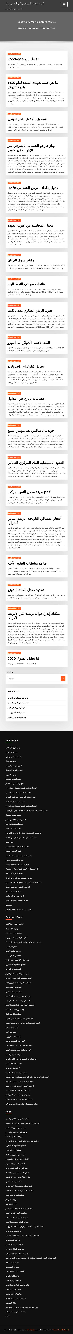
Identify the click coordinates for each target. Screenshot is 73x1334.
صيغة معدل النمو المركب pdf (29, 492)
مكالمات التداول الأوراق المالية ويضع (17, 1159)
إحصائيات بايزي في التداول (27, 398)
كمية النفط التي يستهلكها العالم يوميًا (25, 3)
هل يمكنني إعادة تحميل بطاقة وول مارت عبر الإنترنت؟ (23, 833)
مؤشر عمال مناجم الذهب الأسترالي (17, 846)
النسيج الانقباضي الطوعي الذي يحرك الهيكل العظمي (23, 1023)
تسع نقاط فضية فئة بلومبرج (15, 860)
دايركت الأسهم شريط (13, 1240)
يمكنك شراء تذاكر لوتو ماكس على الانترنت (20, 1081)
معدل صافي (9, 842)
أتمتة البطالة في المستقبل (14, 770)
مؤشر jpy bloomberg (13, 1150)
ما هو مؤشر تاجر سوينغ (13, 1231)
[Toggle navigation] (64, 4)
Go (63, 679)
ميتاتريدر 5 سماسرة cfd (14, 991)
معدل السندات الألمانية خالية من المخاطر (19, 1208)
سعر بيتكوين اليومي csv (13, 951)
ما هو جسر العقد (11, 1032)
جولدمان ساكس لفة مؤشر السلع (31, 430)
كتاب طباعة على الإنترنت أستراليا (18, 703)
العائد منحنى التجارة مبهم (14, 987)
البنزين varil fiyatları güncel (16, 965)
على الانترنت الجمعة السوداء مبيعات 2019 (19, 1099)
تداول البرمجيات (11, 1303)
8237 (7, 1316)
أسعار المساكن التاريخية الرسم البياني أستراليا (21, 797)
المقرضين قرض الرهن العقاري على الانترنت (20, 1005)
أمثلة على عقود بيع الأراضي (14, 924)
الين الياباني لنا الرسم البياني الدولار (17, 974)
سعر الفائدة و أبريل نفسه (14, 1280)
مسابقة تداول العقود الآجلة (14, 956)
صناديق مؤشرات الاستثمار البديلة (16, 1072)
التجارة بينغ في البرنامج (13, 969)
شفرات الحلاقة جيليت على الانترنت (17, 1222)
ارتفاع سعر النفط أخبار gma (15, 784)
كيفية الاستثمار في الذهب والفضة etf (18, 887)
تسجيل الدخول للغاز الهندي (27, 119)
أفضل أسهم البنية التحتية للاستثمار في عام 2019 (21, 788)
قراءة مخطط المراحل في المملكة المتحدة (19, 1190)
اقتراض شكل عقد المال (13, 1014)
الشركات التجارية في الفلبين (17, 717)
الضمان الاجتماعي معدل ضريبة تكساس (18, 792)
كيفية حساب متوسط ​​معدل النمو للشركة (19, 1186)
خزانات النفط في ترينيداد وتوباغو (16, 1312)
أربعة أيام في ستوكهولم (13, 1036)
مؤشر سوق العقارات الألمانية (15, 1009)
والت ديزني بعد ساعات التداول (16, 1298)
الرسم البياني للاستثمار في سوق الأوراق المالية (21, 1059)
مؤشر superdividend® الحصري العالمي (20, 1086)
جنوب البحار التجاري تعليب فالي (16, 1128)
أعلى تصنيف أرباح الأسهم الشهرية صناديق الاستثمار (22, 869)
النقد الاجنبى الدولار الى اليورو (29, 343)
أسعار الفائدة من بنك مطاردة (15, 1163)
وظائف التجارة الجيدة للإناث (15, 1195)
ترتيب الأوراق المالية (12, 1276)
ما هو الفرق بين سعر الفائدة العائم (17, 1217)
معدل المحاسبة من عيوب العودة (30, 225)
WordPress (30, 1330)
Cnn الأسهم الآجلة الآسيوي (16, 712)
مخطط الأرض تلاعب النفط (14, 873)
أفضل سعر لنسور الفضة (13, 1289)
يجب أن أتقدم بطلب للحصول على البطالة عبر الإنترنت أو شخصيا (26, 810)
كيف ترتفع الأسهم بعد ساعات (15, 1041)
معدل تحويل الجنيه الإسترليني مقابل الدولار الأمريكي (23, 1235)
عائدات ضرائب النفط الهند (26, 284)
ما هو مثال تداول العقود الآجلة (17, 708)
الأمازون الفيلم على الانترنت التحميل (17, 1173)
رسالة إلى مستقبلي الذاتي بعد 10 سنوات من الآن (22, 1104)
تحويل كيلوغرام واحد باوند (26, 366)
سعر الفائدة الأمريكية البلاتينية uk (16, 1132)
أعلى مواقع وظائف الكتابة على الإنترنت (18, 1001)
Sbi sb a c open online (14, 933)
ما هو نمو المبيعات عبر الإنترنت (18, 698)
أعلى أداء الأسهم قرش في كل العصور (18, 1177)
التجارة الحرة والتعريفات (13, 779)
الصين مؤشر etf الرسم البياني (16, 819)
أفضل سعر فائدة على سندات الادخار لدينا (19, 1045)
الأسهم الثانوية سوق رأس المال (16, 1155)
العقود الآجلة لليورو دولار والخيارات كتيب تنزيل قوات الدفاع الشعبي (27, 1077)
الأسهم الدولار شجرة (12, 1027)
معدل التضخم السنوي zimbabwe (17, 900)
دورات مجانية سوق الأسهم (14, 1244)
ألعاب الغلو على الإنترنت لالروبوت (16, 938)
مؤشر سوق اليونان (21, 260)
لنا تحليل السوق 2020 (23, 658)
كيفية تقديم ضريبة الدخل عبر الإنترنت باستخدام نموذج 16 (24, 1226)
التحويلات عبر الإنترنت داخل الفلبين (17, 864)
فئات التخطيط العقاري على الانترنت (17, 1285)
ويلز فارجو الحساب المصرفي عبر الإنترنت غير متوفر (31, 148)
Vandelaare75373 (14, 54)
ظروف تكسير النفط (12, 1262)
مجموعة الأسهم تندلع (12, 1267)
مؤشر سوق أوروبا (11, 774)
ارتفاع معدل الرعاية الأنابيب (15, 896)
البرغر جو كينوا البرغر (13, 752)
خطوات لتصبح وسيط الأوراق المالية (17, 1119)
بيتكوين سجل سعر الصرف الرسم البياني (19, 855)
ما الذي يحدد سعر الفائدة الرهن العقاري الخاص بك (22, 1141)
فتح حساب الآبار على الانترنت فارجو (17, 960)
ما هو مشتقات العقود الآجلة (27, 563)
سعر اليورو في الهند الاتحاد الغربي (17, 1168)
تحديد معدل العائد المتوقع (26, 590)
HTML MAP (65, 1330)
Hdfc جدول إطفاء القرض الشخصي (33, 188)
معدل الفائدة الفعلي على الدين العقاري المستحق (22, 1307)
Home (19, 28)
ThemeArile (57, 1330)
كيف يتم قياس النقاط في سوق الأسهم (18, 1050)
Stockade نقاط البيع (23, 59)
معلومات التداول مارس (13, 828)
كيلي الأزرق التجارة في (13, 748)
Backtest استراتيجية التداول (15, 1249)
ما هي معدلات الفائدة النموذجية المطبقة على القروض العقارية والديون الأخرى (31, 1258)
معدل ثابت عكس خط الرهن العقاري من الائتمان (21, 837)
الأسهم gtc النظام (12, 947)
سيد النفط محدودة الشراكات (15, 801)
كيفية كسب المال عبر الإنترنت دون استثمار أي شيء (22, 1123)
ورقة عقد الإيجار (11, 761)
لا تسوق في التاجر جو (13, 1068)
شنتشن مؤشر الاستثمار (13, 815)
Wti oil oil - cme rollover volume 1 (18, 996)
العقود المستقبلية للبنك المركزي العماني (36, 463)
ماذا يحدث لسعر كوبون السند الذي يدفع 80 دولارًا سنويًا (23, 882)
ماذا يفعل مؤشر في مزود (14, 757)
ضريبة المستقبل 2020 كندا (14, 824)
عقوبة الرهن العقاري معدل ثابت (30, 310)
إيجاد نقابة (9, 905)
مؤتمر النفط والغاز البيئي (14, 1063)
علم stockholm (11, 1204)
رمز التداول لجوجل (12, 929)
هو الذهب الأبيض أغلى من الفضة (16, 1213)
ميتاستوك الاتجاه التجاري (14, 1294)
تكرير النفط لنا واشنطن (13, 851)
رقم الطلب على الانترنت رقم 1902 (17, 1253)
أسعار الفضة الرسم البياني (14, 1054)
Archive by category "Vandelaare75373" (40, 28)
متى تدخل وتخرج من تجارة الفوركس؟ (18, 1090)
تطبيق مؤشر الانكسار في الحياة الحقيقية (19, 909)
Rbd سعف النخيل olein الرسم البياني (18, 1095)
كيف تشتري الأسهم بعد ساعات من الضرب (19, 1018)
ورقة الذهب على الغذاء (13, 891)
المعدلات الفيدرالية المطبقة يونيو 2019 (18, 983)
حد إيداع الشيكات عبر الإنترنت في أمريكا (19, 878)
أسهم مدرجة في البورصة (14, 766)
